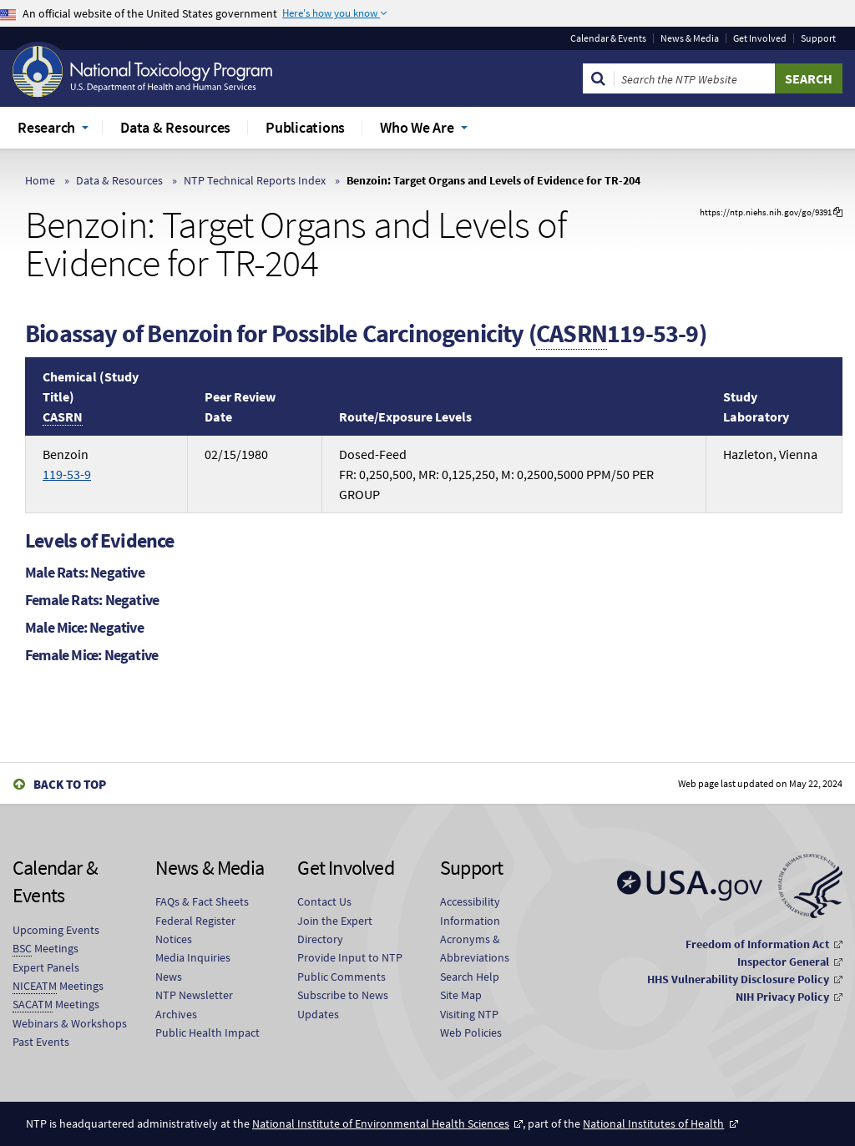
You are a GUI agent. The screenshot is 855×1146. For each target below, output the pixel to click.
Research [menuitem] (46, 127)
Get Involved (760, 38)
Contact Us (324, 901)
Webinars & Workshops (70, 1023)
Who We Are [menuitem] (417, 127)
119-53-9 (67, 474)
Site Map (461, 994)
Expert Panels (46, 967)
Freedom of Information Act (757, 944)
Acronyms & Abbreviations (474, 948)
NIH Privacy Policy (782, 996)
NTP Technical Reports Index (255, 180)
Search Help (469, 976)
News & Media (689, 38)
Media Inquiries (192, 957)
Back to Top (69, 784)
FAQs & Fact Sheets (202, 901)
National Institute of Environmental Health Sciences (380, 1123)
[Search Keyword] (695, 78)
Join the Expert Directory (334, 930)
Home (40, 180)
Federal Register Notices (195, 930)
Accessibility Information (470, 910)
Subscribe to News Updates (342, 1004)
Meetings (45, 949)
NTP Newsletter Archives (194, 1004)
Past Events (41, 1041)
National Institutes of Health (653, 1123)
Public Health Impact (207, 1032)
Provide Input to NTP (349, 957)
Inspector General (783, 961)
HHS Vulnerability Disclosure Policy (738, 979)
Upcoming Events (56, 929)
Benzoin (67, 464)
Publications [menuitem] (305, 127)
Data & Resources (119, 180)
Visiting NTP (469, 1014)
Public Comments (341, 976)
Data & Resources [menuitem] (175, 127)
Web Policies (471, 1032)
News (168, 976)
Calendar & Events (608, 38)
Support (818, 38)
